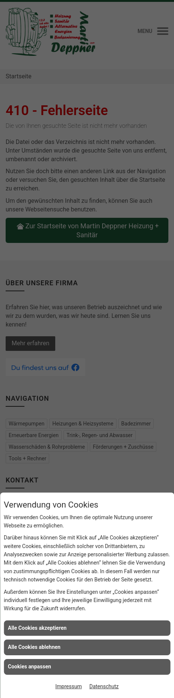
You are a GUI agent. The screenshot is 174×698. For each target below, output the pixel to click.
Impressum (68, 686)
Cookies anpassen (29, 667)
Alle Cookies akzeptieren (37, 628)
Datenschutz (104, 686)
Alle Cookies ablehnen (34, 647)
